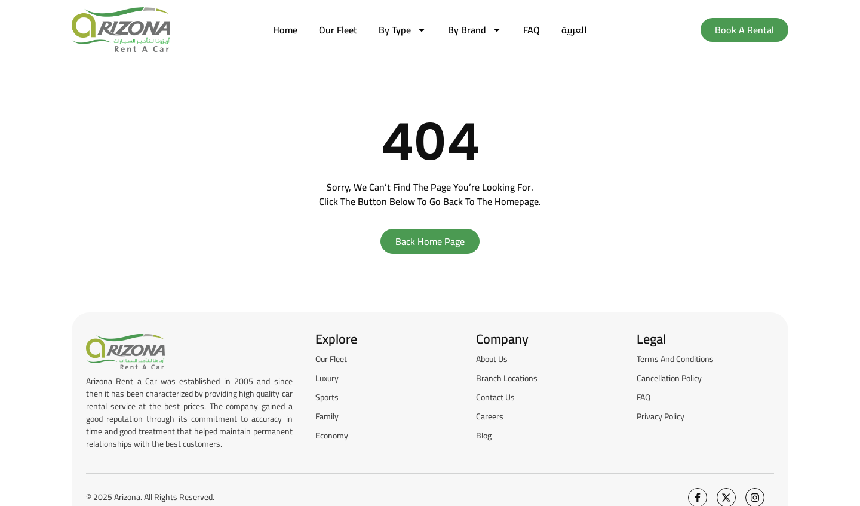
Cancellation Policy (669, 378)
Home (285, 30)
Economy (331, 435)
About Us (492, 359)
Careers (489, 416)
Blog (484, 435)
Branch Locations (507, 378)
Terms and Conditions (675, 359)
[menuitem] (574, 30)
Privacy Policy (660, 416)
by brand (475, 30)
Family (327, 416)
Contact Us (495, 397)
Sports (327, 397)
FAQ (531, 30)
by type (402, 30)
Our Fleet (338, 30)
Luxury (327, 378)
